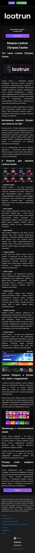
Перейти (17, 490)
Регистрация (21, 3)
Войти (11, 3)
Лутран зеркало (17, 36)
